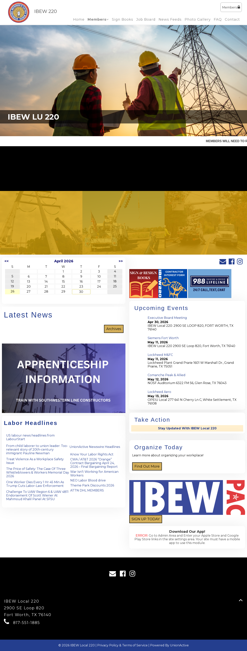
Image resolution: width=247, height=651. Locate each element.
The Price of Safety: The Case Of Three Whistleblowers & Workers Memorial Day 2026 (37, 472)
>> (121, 261)
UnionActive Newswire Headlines (94, 447)
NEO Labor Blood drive (88, 480)
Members (231, 7)
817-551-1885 (26, 622)
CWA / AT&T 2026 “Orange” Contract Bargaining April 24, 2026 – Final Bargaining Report (94, 463)
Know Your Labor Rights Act (91, 454)
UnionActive (179, 645)
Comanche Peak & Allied (166, 375)
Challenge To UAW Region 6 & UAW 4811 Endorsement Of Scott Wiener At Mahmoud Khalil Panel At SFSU (37, 495)
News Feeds (170, 19)
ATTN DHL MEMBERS (87, 490)
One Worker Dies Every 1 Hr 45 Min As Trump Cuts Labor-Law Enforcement (35, 484)
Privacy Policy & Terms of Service (122, 645)
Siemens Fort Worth (163, 338)
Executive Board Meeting (167, 318)
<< (6, 261)
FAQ (218, 19)
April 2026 (63, 261)
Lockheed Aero (159, 392)
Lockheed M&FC (160, 355)
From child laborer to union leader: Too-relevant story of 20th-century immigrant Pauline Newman (37, 449)
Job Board (146, 19)
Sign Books (122, 19)
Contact (232, 19)
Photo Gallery (198, 19)
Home (79, 19)
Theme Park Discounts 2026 (92, 485)
